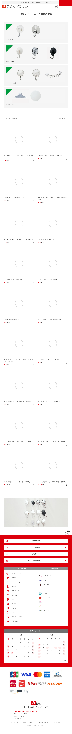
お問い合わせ (17, 718)
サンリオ (46, 602)
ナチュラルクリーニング (49, 593)
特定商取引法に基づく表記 (20, 713)
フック (13, 612)
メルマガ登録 (36, 547)
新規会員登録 (36, 541)
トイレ (13, 599)
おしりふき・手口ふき (16, 573)
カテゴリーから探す (20, 568)
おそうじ (14, 586)
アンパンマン (47, 597)
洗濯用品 (14, 608)
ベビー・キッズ (16, 582)
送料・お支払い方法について (36, 560)
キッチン (14, 603)
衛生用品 (14, 577)
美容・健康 (15, 621)
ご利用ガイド (36, 554)
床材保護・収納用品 (17, 616)
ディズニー (47, 606)
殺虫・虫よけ (15, 590)
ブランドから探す (52, 568)
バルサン (46, 580)
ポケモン (46, 610)
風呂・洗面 (15, 595)
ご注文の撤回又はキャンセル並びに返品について (26, 711)
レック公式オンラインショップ (36, 707)
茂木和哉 (46, 584)
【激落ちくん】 (48, 576)
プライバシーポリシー (19, 716)
